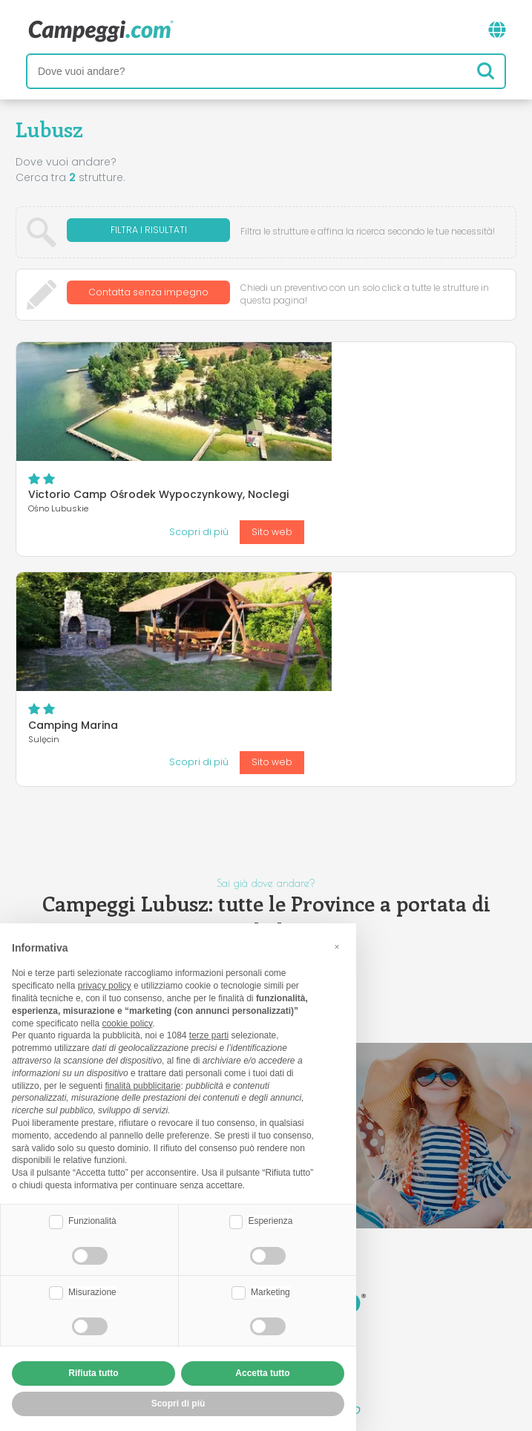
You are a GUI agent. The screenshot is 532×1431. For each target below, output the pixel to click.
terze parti (209, 1035)
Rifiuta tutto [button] (93, 1373)
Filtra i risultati (149, 232)
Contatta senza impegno (148, 294)
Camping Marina (273, 510)
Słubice (289, 784)
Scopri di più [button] (178, 1403)
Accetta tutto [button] (262, 1373)
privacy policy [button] (104, 985)
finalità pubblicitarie (142, 1086)
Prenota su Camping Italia (394, 1280)
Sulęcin (236, 784)
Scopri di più (398, 436)
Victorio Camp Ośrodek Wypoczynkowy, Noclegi (358, 375)
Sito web (471, 436)
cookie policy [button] (127, 1023)
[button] (337, 947)
